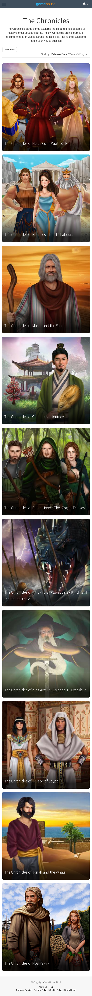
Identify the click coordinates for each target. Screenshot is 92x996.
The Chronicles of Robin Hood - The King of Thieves (44, 507)
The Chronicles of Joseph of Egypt (31, 781)
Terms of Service (24, 990)
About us (43, 987)
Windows (9, 49)
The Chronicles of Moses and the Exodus (35, 325)
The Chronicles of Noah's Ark (26, 963)
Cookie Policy (55, 990)
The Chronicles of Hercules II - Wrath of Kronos (40, 143)
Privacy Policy (40, 990)
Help (51, 987)
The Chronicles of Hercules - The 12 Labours (38, 234)
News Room (70, 990)
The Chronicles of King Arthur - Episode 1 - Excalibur (45, 690)
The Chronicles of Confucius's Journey (34, 416)
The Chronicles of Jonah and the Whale (35, 872)
